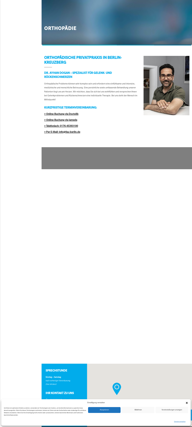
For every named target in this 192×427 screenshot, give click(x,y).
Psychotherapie (90, 16)
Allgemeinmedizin (70, 16)
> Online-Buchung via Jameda (37, 116)
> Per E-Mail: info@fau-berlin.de (39, 128)
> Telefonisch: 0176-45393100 (37, 122)
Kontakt (119, 16)
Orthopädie (36, 16)
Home (23, 16)
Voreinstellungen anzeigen (172, 410)
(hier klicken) (31, 380)
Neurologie (51, 16)
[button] (187, 403)
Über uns (106, 16)
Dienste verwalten (180, 422)
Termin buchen (134, 16)
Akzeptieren (104, 410)
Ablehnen (138, 410)
